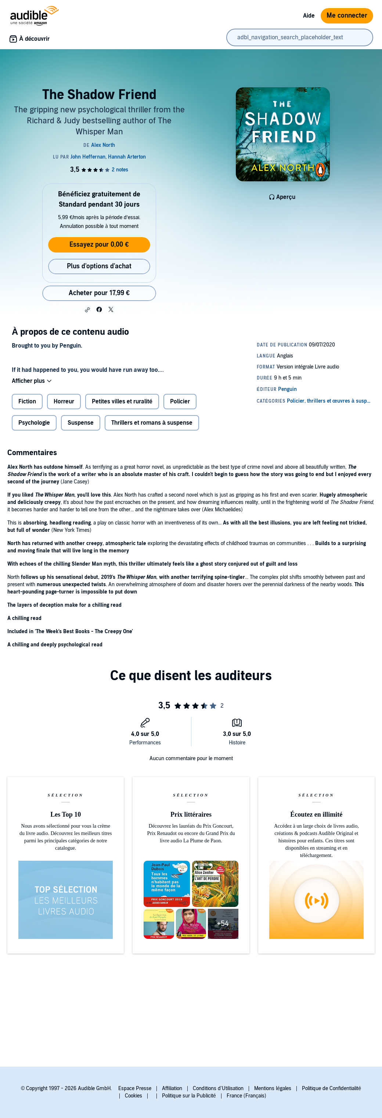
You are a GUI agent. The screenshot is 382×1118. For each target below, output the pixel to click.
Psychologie (34, 422)
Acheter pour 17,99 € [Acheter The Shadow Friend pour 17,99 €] (99, 293)
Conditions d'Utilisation (218, 1088)
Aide (309, 15)
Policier (180, 401)
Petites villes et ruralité (122, 401)
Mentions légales (272, 1088)
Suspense (81, 422)
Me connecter (347, 15)
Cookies (133, 1096)
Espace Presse (134, 1088)
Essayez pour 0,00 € (99, 244)
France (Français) (246, 1096)
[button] (87, 310)
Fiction (27, 401)
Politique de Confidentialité (331, 1088)
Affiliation (172, 1088)
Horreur (64, 401)
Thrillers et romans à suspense (151, 422)
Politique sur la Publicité (189, 1096)
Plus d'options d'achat (99, 266)
